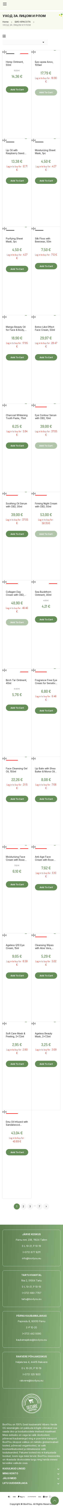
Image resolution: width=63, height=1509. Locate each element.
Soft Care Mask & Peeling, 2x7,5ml (15, 1035)
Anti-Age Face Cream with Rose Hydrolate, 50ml (44, 858)
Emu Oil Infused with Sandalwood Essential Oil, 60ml (17, 1123)
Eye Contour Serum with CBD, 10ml (45, 417)
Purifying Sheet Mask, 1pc (14, 240)
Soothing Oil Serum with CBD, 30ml (16, 505)
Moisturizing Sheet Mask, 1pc (45, 152)
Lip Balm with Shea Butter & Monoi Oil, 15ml (45, 770)
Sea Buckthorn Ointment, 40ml (43, 593)
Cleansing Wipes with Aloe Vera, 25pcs (44, 947)
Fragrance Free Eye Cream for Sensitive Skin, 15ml (46, 682)
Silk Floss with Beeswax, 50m (43, 240)
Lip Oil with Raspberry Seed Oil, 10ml (15, 152)
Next (46, 1206)
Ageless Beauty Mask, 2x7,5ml (43, 1035)
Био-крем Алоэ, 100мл (44, 63)
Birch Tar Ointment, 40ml (16, 682)
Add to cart (17, 89)
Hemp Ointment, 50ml (15, 63)
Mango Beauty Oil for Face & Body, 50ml (16, 328)
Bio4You (27, 1504)
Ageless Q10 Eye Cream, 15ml (15, 947)
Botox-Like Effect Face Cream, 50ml (45, 328)
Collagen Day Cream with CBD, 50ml (15, 593)
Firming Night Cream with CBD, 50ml (46, 505)
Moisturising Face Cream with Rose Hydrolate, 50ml (15, 858)
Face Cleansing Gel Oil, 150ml (16, 770)
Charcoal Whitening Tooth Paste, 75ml (17, 417)
